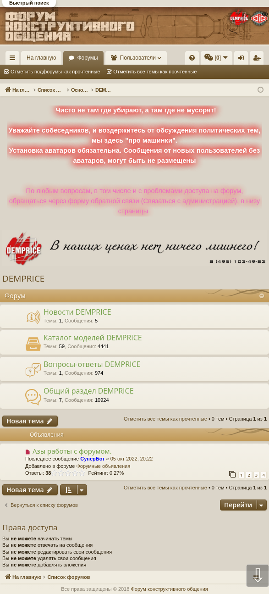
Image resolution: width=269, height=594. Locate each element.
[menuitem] (192, 58)
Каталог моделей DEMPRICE (93, 338)
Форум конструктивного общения (169, 589)
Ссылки (14, 60)
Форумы (87, 58)
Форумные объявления (103, 466)
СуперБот (92, 458)
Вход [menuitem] (243, 60)
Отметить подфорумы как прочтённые (55, 71)
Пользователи (138, 58)
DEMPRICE (23, 278)
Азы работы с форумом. (72, 450)
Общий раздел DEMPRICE (89, 391)
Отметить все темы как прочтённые (155, 71)
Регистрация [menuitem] (258, 60)
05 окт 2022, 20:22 (131, 458)
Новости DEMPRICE (77, 312)
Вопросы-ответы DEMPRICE (92, 364)
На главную (41, 58)
